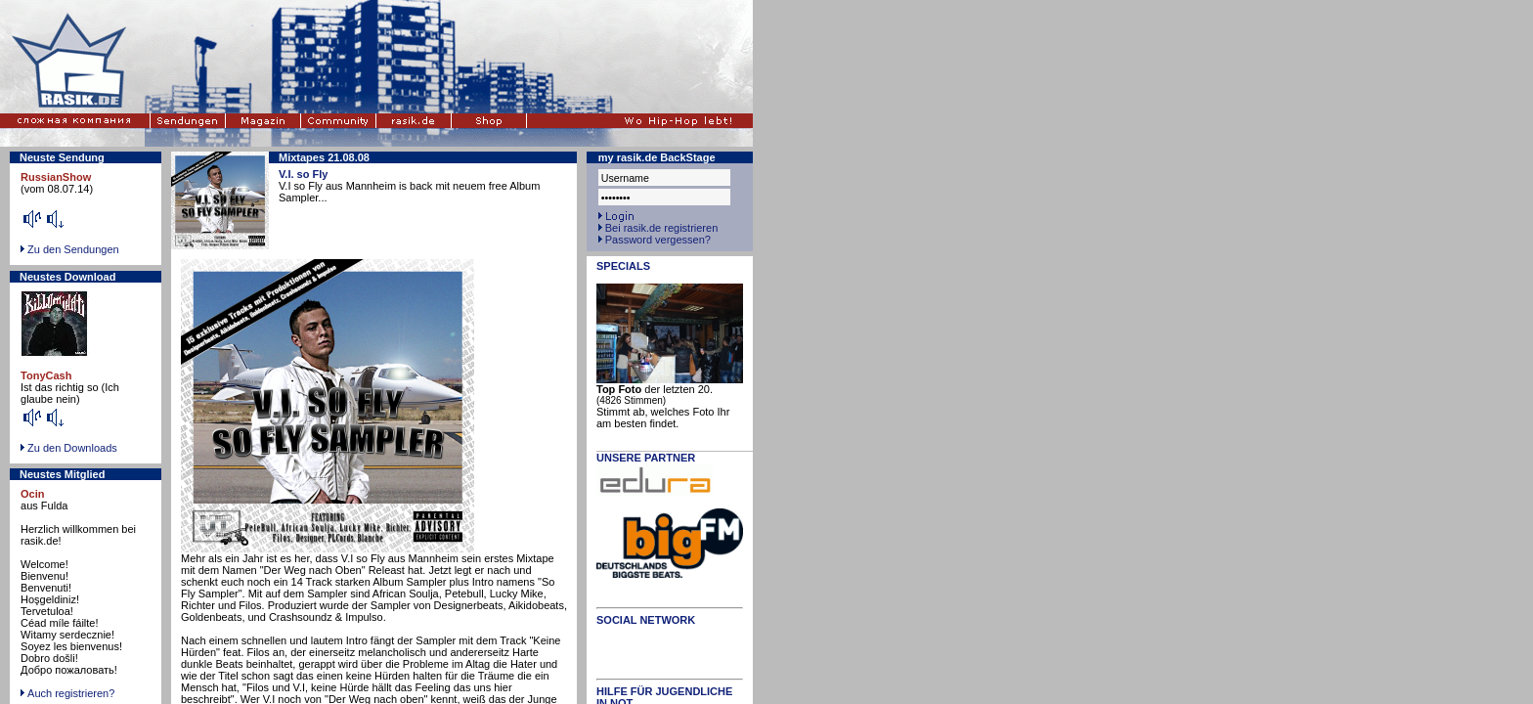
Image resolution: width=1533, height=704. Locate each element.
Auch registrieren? (67, 693)
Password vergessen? (658, 239)
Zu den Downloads (72, 448)
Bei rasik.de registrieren (662, 228)
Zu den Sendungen (73, 249)
